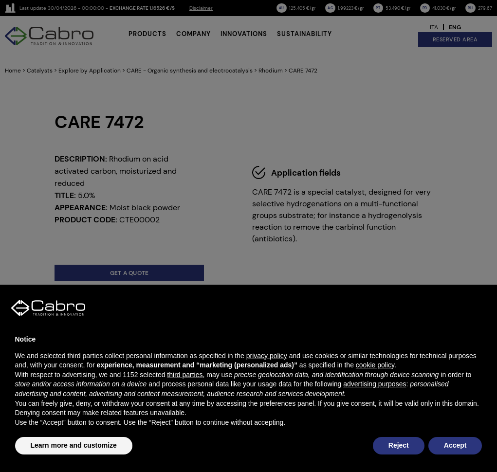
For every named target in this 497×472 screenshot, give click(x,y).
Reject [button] (398, 445)
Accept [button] (455, 445)
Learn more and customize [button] (74, 445)
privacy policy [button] (266, 356)
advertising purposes (374, 384)
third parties (184, 375)
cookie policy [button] (375, 365)
